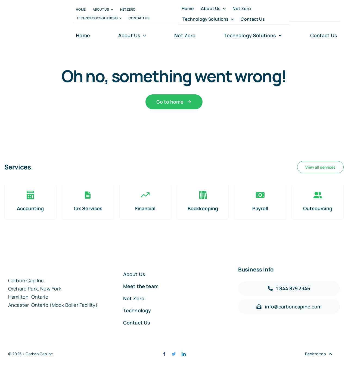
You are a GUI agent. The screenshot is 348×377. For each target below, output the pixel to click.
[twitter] (301, 14)
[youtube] (320, 14)
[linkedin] (330, 14)
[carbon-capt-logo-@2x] (31, 23)
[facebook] (292, 14)
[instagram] (311, 14)
